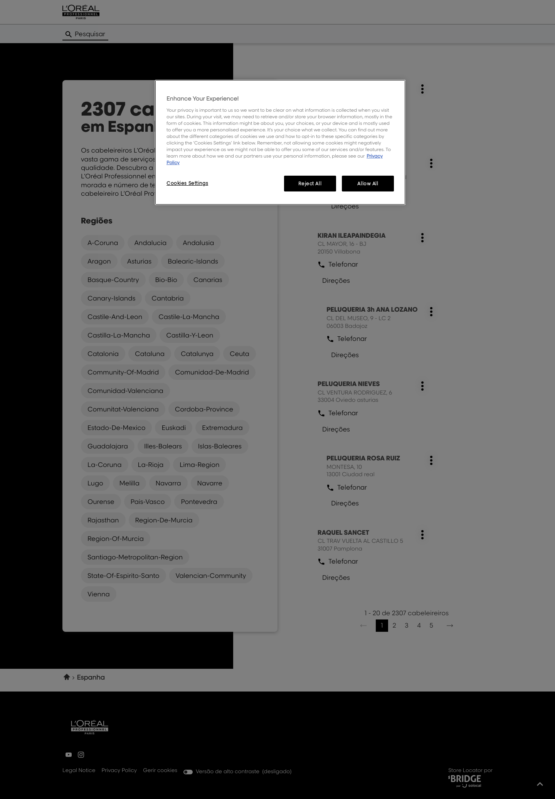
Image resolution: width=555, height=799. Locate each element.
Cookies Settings (187, 183)
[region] (280, 142)
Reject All (309, 183)
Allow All (367, 183)
